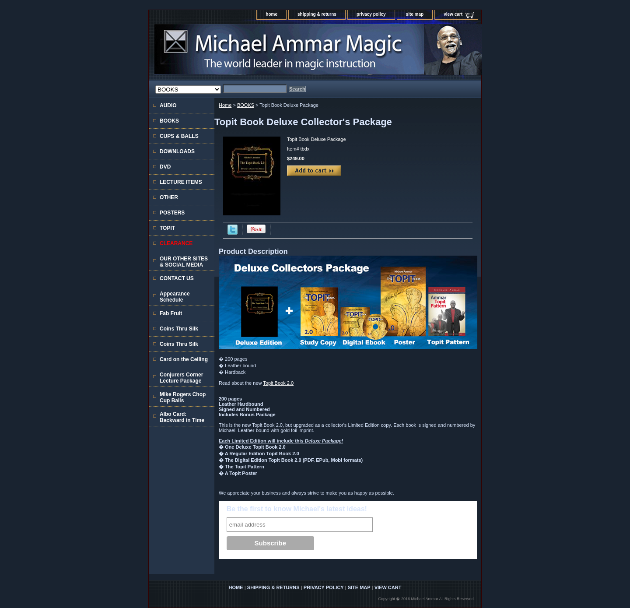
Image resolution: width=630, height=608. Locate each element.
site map (415, 14)
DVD (165, 167)
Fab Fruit (171, 313)
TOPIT (167, 228)
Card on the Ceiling (184, 359)
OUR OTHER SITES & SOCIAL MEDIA (184, 262)
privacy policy (371, 14)
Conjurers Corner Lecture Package (181, 378)
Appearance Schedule (175, 297)
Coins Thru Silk (179, 329)
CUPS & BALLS (179, 136)
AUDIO (168, 105)
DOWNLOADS (177, 151)
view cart (453, 14)
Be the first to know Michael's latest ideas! (297, 509)
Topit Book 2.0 (278, 383)
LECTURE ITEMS (181, 182)
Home (225, 105)
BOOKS (245, 105)
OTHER (169, 197)
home (271, 14)
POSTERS (172, 213)
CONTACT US (177, 278)
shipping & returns (317, 14)
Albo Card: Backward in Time (182, 417)
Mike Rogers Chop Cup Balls (183, 397)
